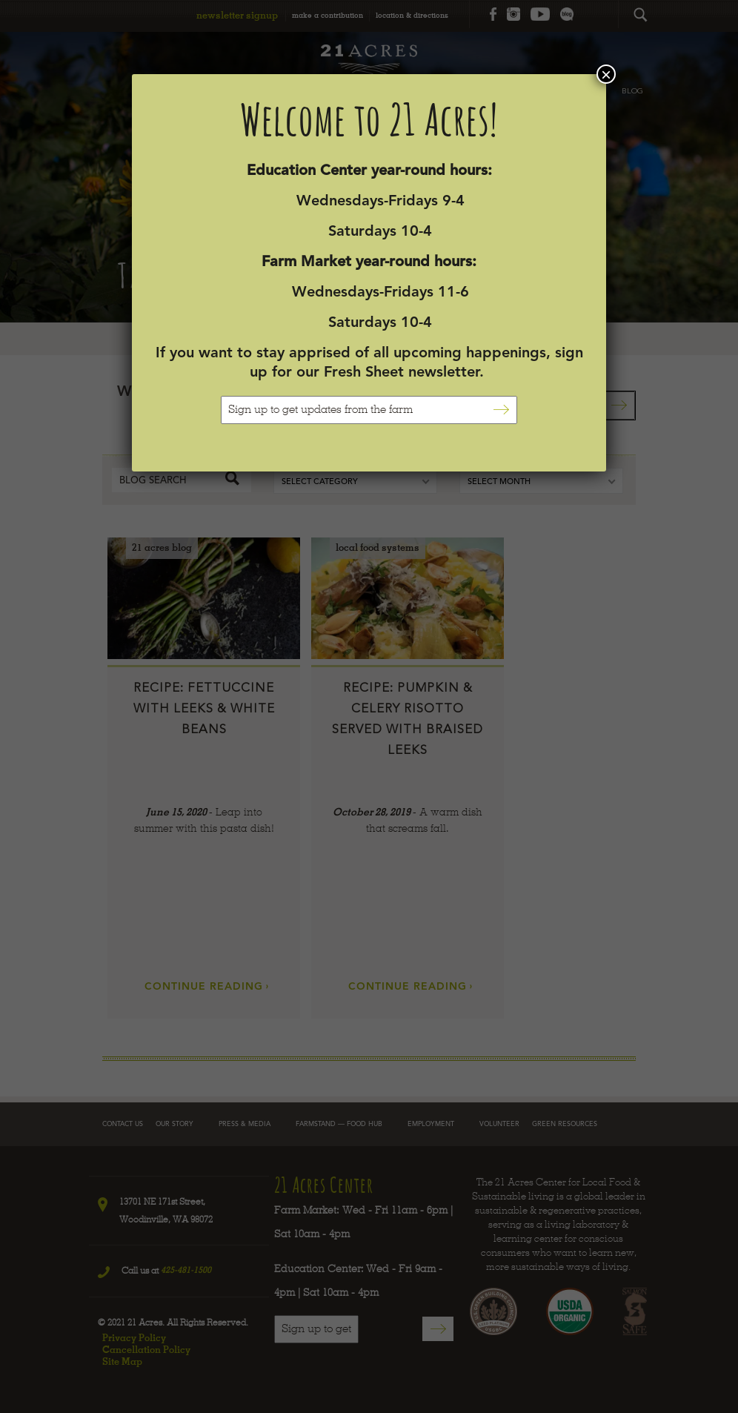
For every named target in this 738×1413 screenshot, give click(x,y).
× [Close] (606, 74)
